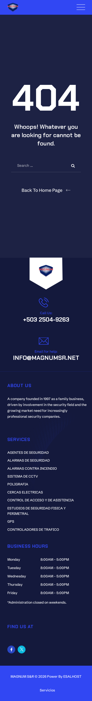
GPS (10, 521)
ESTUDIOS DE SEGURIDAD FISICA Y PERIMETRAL (36, 511)
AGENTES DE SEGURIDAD (28, 452)
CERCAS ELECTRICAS (25, 492)
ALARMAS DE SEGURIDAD (28, 460)
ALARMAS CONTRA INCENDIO (32, 468)
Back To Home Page (42, 190)
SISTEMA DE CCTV (22, 476)
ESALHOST (72, 676)
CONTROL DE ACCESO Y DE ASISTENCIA (40, 500)
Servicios (47, 690)
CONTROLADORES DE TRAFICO (33, 529)
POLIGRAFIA (17, 484)
